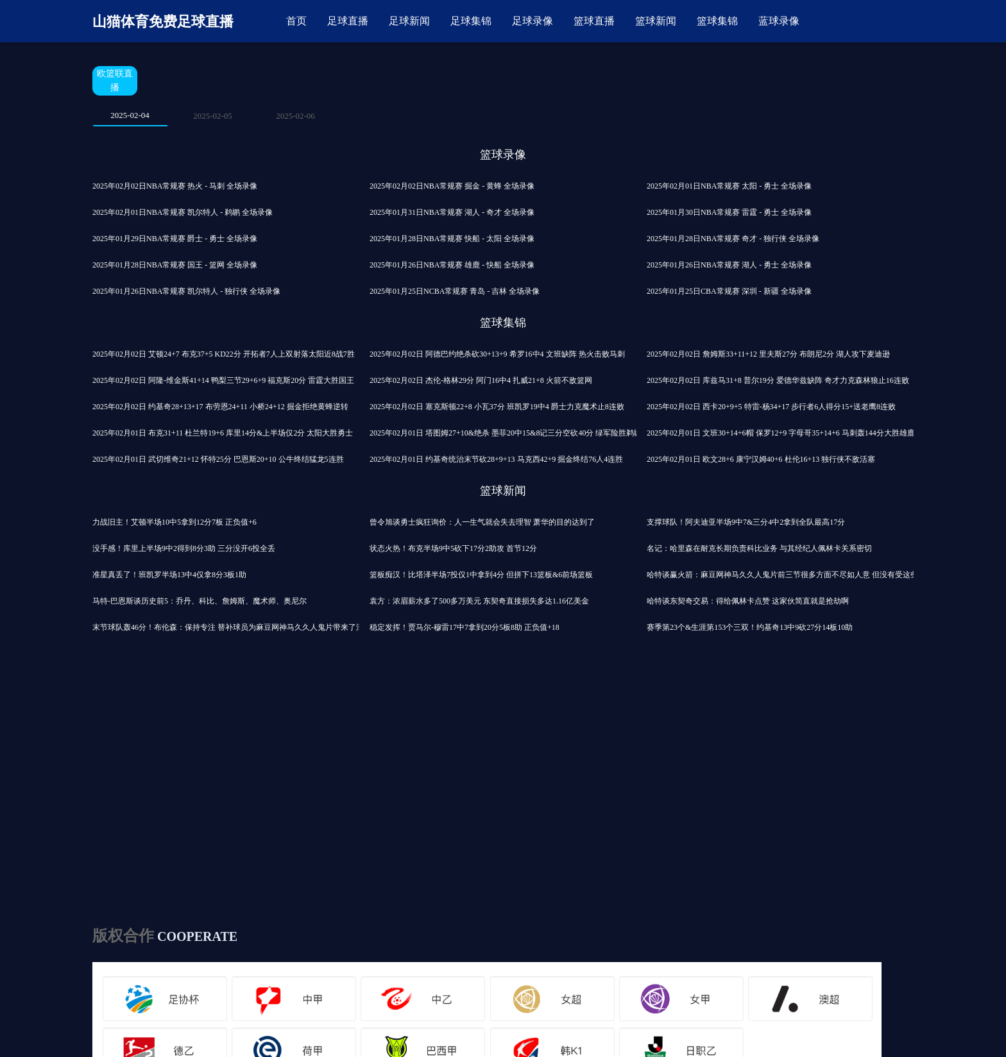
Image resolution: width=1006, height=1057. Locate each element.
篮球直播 (594, 20)
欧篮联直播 (115, 80)
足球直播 (347, 20)
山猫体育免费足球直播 (163, 21)
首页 (296, 20)
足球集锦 (470, 20)
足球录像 (532, 20)
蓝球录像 (778, 20)
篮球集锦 (717, 20)
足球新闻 (409, 20)
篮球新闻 (655, 20)
